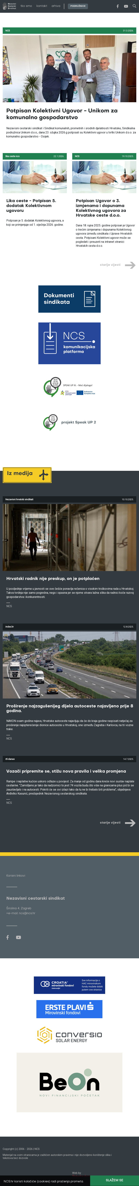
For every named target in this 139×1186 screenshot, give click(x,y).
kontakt (42, 6)
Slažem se (114, 1180)
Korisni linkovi (15, 875)
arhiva (56, 6)
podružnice (77, 6)
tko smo (26, 6)
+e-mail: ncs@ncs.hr (20, 913)
